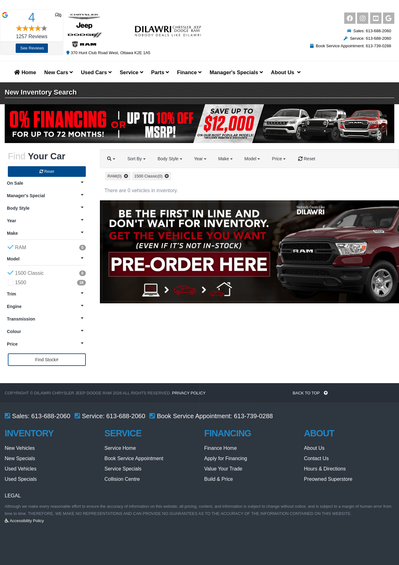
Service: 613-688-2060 (367, 38)
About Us (314, 448)
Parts (160, 72)
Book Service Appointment (134, 458)
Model (255, 158)
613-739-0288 (253, 416)
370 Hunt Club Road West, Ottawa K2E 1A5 (108, 52)
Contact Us (316, 458)
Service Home (120, 448)
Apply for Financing (225, 458)
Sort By (137, 158)
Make (227, 158)
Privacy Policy (188, 393)
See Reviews (32, 48)
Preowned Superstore (328, 479)
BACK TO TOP (310, 393)
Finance (189, 72)
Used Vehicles (20, 468)
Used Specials (21, 479)
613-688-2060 (50, 416)
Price (282, 158)
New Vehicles (20, 448)
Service (131, 72)
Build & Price (218, 479)
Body (170, 158)
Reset (46, 171)
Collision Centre (122, 479)
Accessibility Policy (24, 520)
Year (201, 158)
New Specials (20, 458)
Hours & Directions (325, 468)
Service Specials (123, 468)
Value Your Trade (223, 468)
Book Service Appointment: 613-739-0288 (350, 46)
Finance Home (220, 448)
